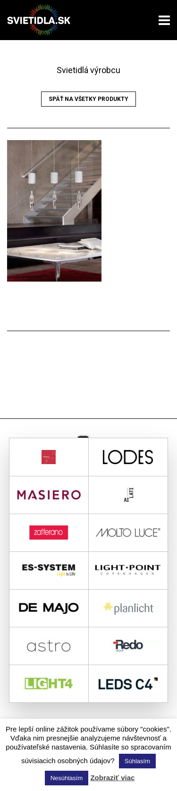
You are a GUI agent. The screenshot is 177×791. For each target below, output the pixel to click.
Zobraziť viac (112, 778)
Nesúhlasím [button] (67, 778)
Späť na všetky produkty (88, 99)
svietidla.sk (42, 20)
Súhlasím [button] (137, 761)
